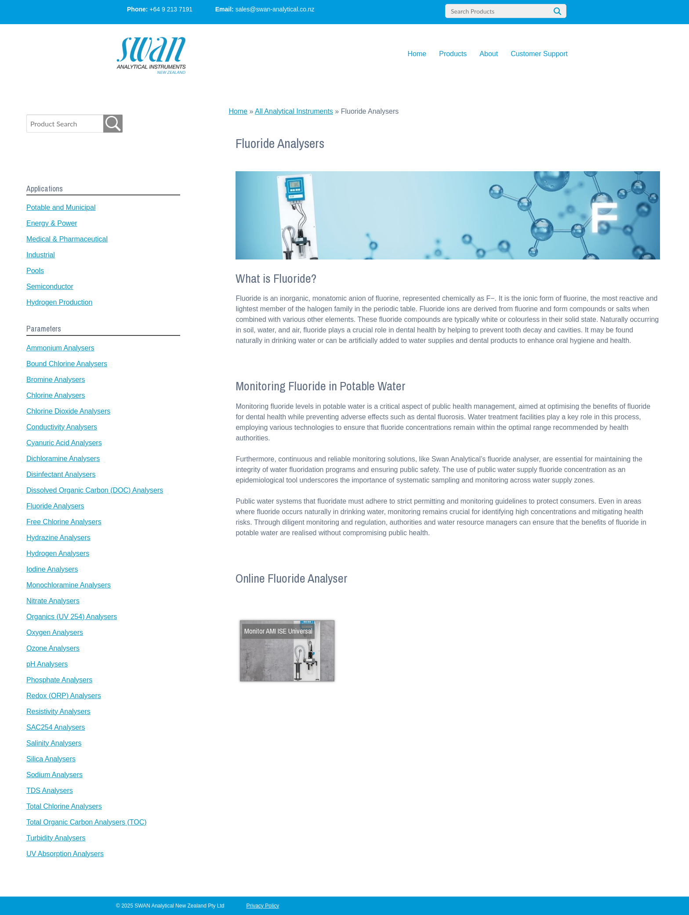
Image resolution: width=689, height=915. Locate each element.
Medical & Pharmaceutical (67, 239)
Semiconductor (49, 286)
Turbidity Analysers (56, 838)
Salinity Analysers (53, 743)
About (488, 54)
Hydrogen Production (59, 302)
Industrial (40, 255)
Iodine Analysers (52, 569)
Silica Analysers (51, 759)
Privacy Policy (263, 906)
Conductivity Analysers (61, 427)
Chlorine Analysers (55, 395)
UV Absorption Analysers (65, 853)
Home (417, 54)
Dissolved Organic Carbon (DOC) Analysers (94, 490)
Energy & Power (51, 223)
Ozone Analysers (53, 648)
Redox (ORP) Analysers (63, 695)
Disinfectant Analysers (60, 474)
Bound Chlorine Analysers (66, 363)
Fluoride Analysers (55, 506)
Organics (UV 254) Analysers (71, 616)
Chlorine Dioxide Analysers (68, 411)
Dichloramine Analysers (63, 458)
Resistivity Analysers (58, 711)
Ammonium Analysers (60, 348)
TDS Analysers (49, 790)
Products (453, 54)
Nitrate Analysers (53, 601)
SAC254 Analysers (55, 727)
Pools (35, 270)
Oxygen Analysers (54, 632)
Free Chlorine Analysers (64, 522)
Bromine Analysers (55, 379)
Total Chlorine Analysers (64, 806)
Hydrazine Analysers (58, 537)
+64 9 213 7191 (170, 9)
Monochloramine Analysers (68, 585)
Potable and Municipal (60, 207)
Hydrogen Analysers (57, 553)
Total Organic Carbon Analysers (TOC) (86, 822)
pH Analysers (47, 664)
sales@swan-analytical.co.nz (275, 9)
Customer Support (539, 54)
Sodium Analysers (54, 774)
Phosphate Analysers (59, 680)
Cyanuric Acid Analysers (64, 443)
